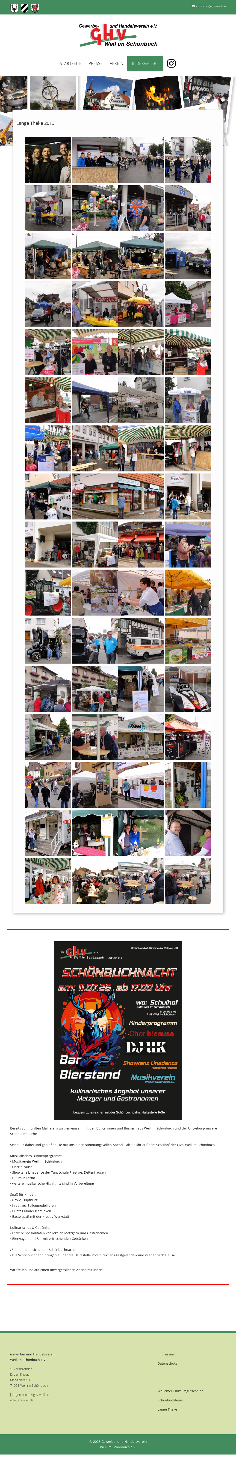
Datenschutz (167, 1363)
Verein (117, 63)
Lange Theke (167, 1409)
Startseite (71, 63)
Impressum (166, 1354)
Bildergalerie (145, 63)
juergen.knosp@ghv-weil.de (29, 1394)
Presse (96, 63)
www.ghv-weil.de (22, 1400)
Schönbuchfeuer (170, 1400)
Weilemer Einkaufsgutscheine (181, 1391)
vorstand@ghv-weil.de (211, 6)
